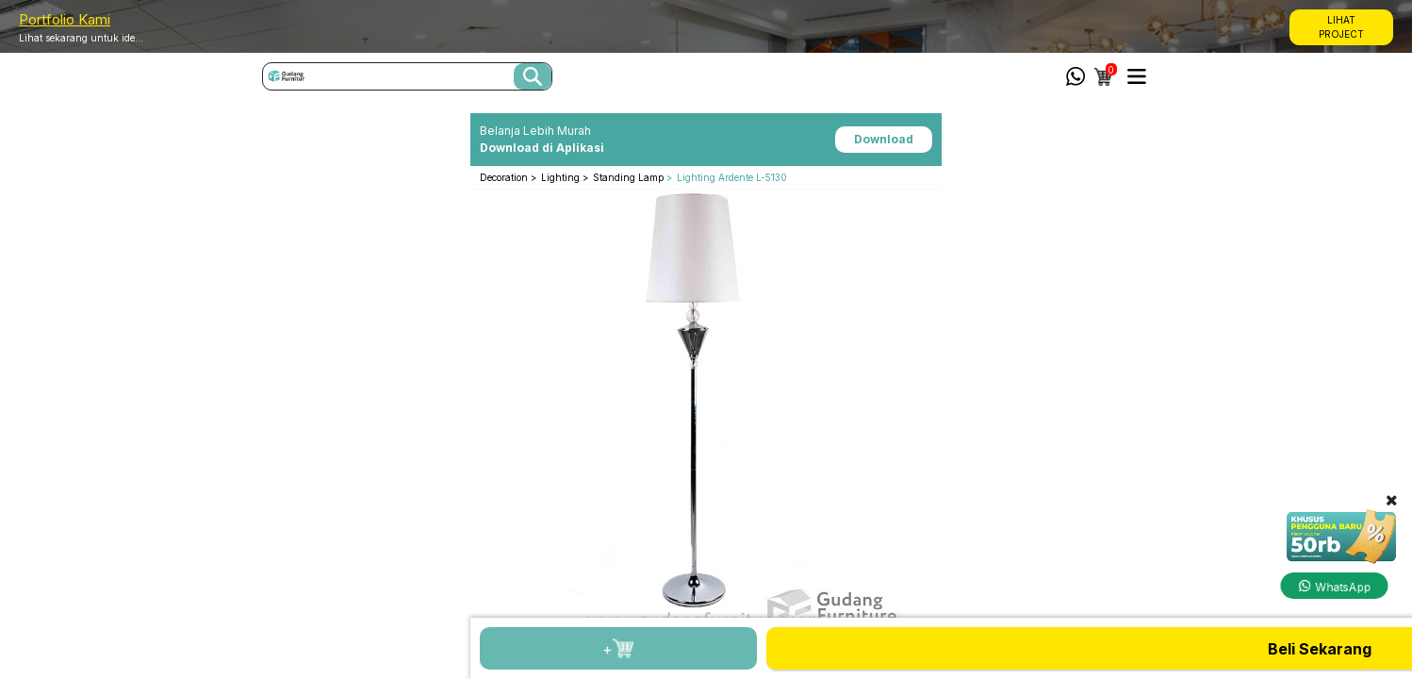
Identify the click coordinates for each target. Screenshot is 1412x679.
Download (883, 139)
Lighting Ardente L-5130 (732, 177)
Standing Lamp (628, 177)
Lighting (562, 177)
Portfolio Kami (64, 19)
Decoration (505, 177)
